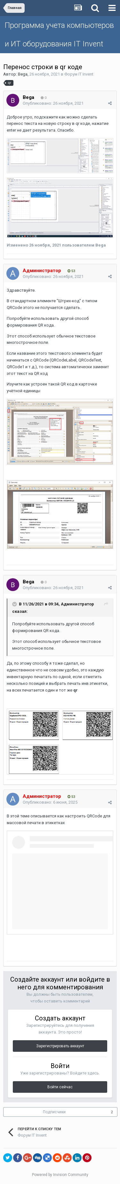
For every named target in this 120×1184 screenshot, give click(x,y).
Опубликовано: (53, 103)
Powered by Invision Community (60, 1174)
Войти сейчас (60, 1087)
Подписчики (54, 1112)
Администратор (77, 604)
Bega (23, 74)
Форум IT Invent (78, 74)
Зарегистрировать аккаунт (60, 1046)
